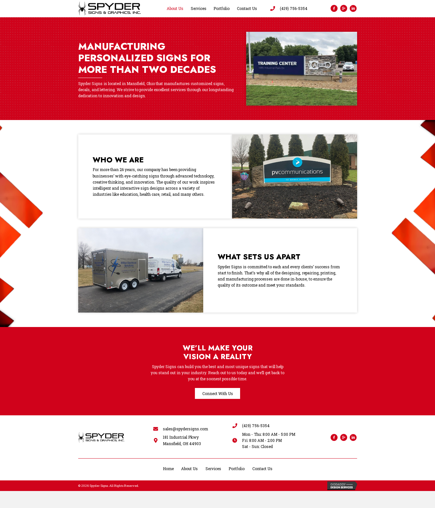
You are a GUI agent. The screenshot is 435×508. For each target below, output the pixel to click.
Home (168, 468)
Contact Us (262, 468)
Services (213, 468)
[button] (217, 393)
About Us (189, 468)
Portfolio (237, 468)
